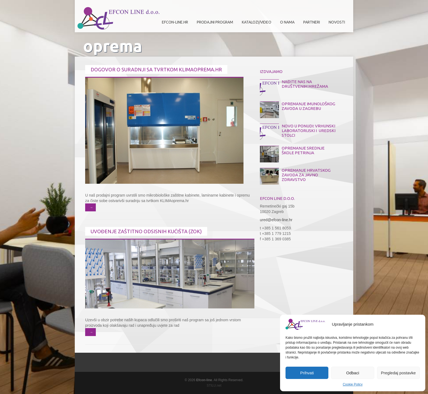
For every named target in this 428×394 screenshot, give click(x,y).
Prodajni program (213, 24)
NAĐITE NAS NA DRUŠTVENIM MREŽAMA (305, 84)
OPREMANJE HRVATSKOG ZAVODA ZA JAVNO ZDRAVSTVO (306, 175)
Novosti (337, 22)
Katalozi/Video (256, 22)
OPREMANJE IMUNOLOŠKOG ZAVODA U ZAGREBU (308, 106)
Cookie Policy (353, 384)
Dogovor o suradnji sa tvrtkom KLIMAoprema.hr (156, 69)
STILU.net (214, 385)
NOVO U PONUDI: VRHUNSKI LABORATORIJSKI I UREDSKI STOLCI (308, 131)
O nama (286, 24)
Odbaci (352, 372)
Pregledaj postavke (398, 372)
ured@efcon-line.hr (276, 220)
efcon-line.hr (175, 22)
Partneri (310, 24)
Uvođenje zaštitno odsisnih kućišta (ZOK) (146, 231)
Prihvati (307, 372)
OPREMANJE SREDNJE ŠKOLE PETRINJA (303, 150)
